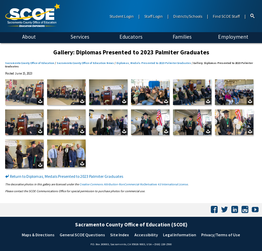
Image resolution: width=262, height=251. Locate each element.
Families (182, 37)
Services (80, 37)
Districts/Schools (187, 16)
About (29, 37)
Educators (131, 37)
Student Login (122, 16)
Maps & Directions (38, 234)
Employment (233, 37)
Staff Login (153, 16)
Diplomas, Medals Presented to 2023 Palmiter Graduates (153, 63)
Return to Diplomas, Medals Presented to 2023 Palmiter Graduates (64, 176)
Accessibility (146, 234)
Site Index (119, 234)
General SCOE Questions (82, 234)
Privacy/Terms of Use (220, 234)
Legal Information (179, 234)
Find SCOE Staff (226, 16)
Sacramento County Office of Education (29, 63)
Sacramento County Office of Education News (85, 63)
